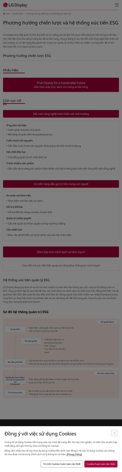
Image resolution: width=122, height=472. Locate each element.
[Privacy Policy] (74, 454)
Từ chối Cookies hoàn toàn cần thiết (61, 463)
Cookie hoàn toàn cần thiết (101, 463)
